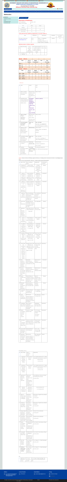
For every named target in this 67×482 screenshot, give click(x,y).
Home (5, 11)
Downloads (33, 11)
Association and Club (52, 11)
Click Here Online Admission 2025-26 (32, 0)
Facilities (12, 11)
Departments (17, 11)
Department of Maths (7, 18)
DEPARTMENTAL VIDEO (7, 22)
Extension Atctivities (44, 11)
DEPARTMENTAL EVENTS (7, 21)
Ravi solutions (55, 479)
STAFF (5, 20)
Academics (22, 11)
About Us (8, 11)
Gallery (58, 11)
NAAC (37, 11)
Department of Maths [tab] (23, 17)
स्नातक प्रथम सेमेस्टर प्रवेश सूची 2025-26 (9, 0)
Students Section (27, 11)
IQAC (39, 11)
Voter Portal (40, 0)
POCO (61, 11)
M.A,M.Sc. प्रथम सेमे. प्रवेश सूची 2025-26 (20, 0)
